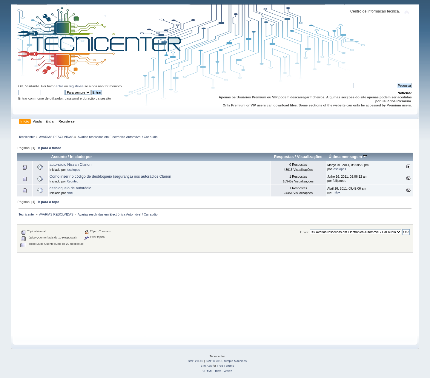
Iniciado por (81, 156)
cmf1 (70, 193)
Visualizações (309, 156)
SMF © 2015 (214, 360)
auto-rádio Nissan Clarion (71, 164)
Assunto (59, 156)
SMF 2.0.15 (195, 360)
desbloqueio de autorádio (70, 188)
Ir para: (304, 232)
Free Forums (225, 365)
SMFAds (206, 365)
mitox (336, 192)
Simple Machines (235, 360)
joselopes (73, 169)
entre (59, 86)
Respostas (284, 156)
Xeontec (72, 181)
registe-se (76, 86)
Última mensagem (348, 156)
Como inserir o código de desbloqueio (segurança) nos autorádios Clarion (110, 176)
